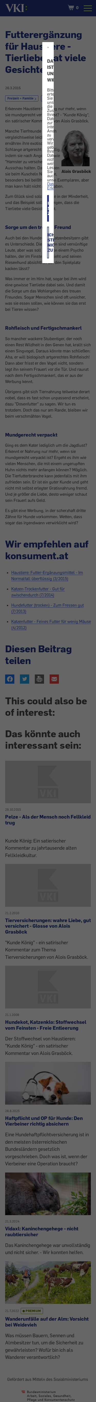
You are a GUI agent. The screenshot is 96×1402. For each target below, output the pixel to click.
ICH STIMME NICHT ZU (48, 242)
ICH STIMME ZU (48, 208)
